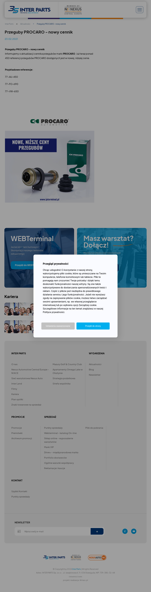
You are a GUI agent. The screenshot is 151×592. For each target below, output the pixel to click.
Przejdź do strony (93, 326)
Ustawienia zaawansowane (58, 326)
